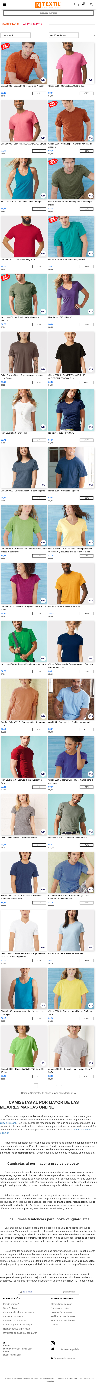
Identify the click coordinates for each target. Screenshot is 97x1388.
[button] (74, 4)
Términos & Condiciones (63, 1320)
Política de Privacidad (13, 1378)
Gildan (3, 1123)
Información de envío (61, 1312)
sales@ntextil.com (12, 1354)
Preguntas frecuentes (64, 1358)
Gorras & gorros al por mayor (17, 1324)
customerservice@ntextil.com (17, 1348)
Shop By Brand (10, 1308)
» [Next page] (61, 1086)
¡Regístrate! (69, 1291)
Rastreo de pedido (70, 1349)
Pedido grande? (11, 1304)
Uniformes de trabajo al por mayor (20, 1333)
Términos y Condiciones (32, 1378)
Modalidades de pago (61, 1304)
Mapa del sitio (48, 1378)
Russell (12, 1123)
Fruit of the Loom (81, 1129)
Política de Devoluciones (63, 1316)
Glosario (55, 1324)
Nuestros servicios (60, 1308)
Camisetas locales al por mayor (18, 1312)
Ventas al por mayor (13, 1316)
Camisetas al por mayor (15, 1320)
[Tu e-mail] (38, 1292)
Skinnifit (4, 1133)
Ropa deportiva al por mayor (17, 1328)
